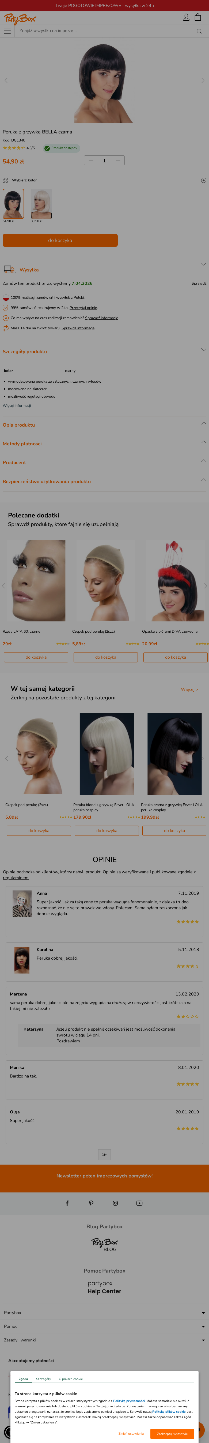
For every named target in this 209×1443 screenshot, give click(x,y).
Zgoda (23, 1379)
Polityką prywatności (129, 1401)
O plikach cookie (71, 1379)
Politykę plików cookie (169, 1412)
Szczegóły (43, 1379)
